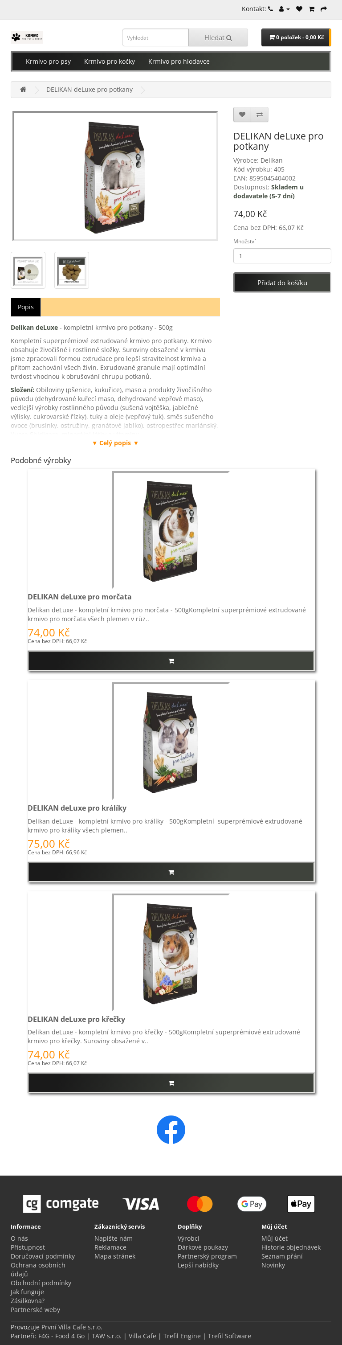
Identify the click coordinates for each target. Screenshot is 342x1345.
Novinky (273, 1265)
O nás (19, 1238)
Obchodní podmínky (41, 1283)
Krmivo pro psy (48, 61)
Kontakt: (257, 8)
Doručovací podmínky (43, 1256)
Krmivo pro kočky (109, 61)
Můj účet (274, 1238)
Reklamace (110, 1247)
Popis (26, 307)
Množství (244, 241)
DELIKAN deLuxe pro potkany (89, 89)
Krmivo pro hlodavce (179, 61)
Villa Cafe (142, 1336)
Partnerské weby (35, 1309)
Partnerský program (207, 1256)
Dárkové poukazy (203, 1247)
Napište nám (113, 1238)
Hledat (218, 37)
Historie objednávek (291, 1247)
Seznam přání (282, 1256)
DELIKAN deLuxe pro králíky (77, 808)
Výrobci (189, 1238)
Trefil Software (229, 1336)
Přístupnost (28, 1247)
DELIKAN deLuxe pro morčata (80, 597)
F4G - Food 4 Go (62, 1336)
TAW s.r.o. (107, 1336)
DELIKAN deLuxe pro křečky (76, 1019)
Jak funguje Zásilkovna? (28, 1296)
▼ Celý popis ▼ (115, 443)
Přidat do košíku (282, 282)
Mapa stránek (114, 1256)
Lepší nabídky (198, 1265)
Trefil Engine (182, 1336)
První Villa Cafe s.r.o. (71, 1327)
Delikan (272, 160)
